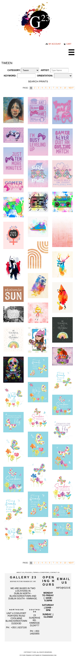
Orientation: (45, 76)
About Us (20, 572)
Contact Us (54, 572)
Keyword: (10, 76)
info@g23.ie (63, 588)
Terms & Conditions (41, 572)
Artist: (45, 70)
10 (65, 88)
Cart (67, 44)
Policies (28, 572)
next (71, 88)
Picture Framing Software (29, 655)
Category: (14, 70)
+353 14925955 (34, 632)
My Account (53, 44)
